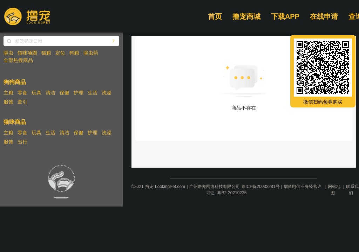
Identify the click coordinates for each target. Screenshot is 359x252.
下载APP (285, 16)
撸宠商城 (246, 16)
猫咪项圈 (27, 53)
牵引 (22, 102)
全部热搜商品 (18, 60)
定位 (60, 53)
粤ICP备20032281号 (260, 186)
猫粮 (46, 53)
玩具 (36, 93)
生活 (92, 93)
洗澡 (106, 93)
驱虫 (8, 53)
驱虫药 (90, 53)
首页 (215, 16)
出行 (22, 142)
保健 (64, 93)
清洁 (50, 93)
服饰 (8, 102)
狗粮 (74, 53)
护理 (78, 93)
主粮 (8, 93)
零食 (22, 93)
